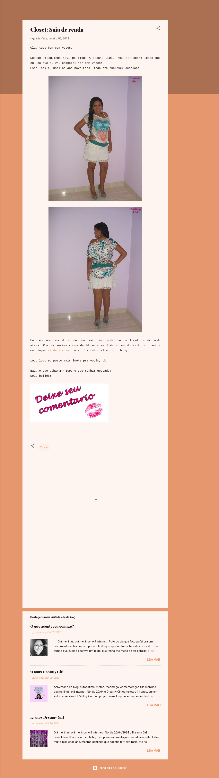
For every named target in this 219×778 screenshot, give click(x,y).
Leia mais (154, 659)
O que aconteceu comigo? (52, 626)
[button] (158, 29)
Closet (44, 447)
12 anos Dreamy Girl (47, 717)
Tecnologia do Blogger (109, 768)
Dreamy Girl (45, 9)
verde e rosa (58, 350)
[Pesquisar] (194, 11)
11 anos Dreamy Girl (47, 671)
